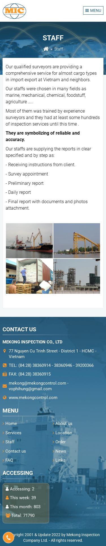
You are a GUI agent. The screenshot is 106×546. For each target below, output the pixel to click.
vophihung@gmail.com (30, 388)
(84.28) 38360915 (34, 374)
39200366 (84, 365)
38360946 (63, 365)
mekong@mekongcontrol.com (37, 383)
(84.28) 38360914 (34, 365)
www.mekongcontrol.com (33, 397)
